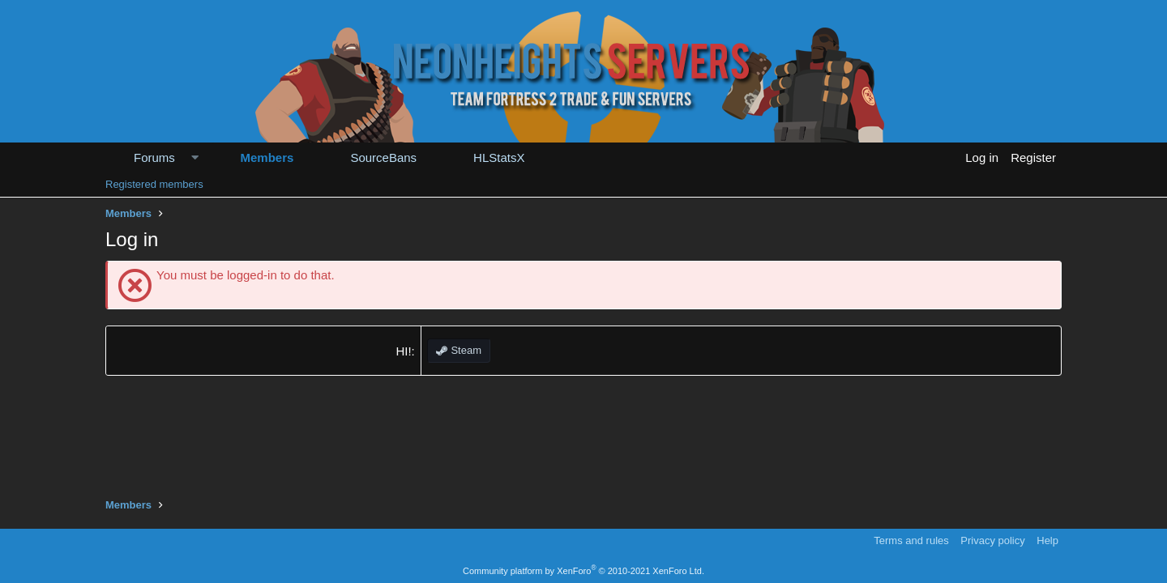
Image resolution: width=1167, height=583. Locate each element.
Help (1047, 540)
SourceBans (383, 157)
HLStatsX (498, 157)
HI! (403, 351)
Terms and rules (911, 540)
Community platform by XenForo (583, 571)
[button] (195, 157)
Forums (154, 157)
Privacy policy (992, 540)
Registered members (154, 184)
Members (267, 157)
